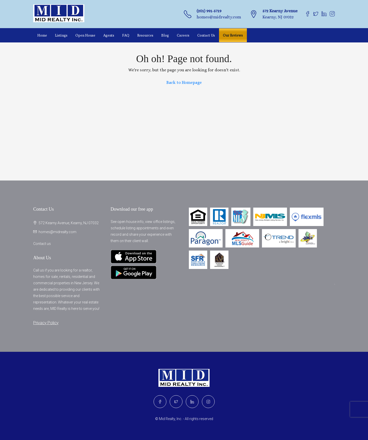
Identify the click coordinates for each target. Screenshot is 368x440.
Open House (85, 35)
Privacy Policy (46, 322)
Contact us (42, 244)
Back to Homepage (184, 82)
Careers (183, 35)
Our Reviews (233, 35)
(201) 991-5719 (209, 10)
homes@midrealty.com (219, 17)
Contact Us (206, 35)
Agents (108, 35)
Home (42, 35)
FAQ (125, 35)
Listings (61, 35)
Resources (145, 35)
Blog (165, 35)
